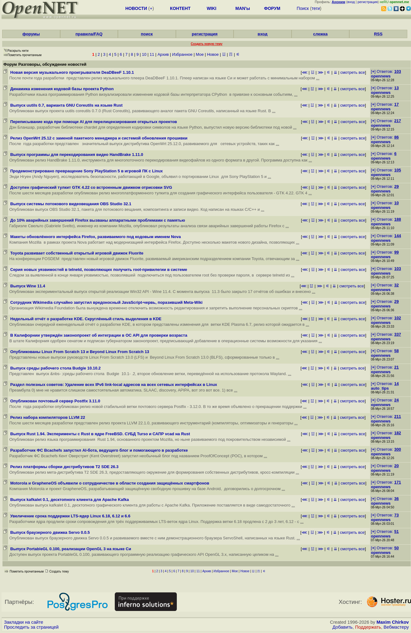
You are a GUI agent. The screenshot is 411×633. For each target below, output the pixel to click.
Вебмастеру (396, 627)
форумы (31, 34)
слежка (320, 34)
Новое (213, 54)
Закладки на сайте (23, 622)
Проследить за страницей (31, 627)
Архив (163, 54)
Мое (199, 54)
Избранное (182, 54)
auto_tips (380, 388)
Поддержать (368, 627)
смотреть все (352, 72)
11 (152, 54)
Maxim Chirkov (393, 622)
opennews (381, 76)
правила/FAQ (88, 34)
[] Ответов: (386, 71)
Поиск (303, 8)
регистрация (368, 2)
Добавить (343, 627)
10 (144, 54)
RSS (378, 34)
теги (315, 8)
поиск (147, 34)
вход (351, 2)
